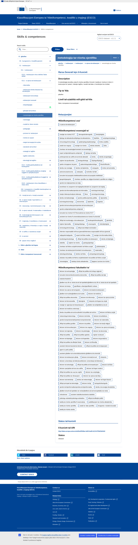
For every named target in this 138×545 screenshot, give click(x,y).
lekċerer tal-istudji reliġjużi (102, 323)
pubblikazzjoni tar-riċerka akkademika (100, 402)
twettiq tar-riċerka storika (67, 409)
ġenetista (109, 220)
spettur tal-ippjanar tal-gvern (68, 164)
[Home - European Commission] (29, 8)
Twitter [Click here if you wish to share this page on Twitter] (23, 455)
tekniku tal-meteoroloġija (84, 379)
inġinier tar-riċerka (74, 243)
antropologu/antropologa (96, 254)
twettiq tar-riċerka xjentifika (68, 406)
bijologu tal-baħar (90, 153)
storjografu (95, 168)
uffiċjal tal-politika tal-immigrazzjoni (96, 346)
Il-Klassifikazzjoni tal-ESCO (30, 29)
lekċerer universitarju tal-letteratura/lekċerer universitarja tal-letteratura (81, 361)
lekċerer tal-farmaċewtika (67, 301)
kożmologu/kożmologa (66, 201)
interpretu (103, 357)
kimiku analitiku (104, 142)
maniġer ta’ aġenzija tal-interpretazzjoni (72, 305)
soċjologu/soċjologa (109, 138)
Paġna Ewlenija (23, 23)
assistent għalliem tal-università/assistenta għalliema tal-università (80, 353)
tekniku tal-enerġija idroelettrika (105, 387)
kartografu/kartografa (101, 383)
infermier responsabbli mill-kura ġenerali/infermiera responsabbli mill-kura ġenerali (85, 231)
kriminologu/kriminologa (67, 228)
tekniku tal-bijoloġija (107, 239)
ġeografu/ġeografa (65, 179)
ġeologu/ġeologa (88, 243)
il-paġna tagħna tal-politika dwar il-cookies (55, 535)
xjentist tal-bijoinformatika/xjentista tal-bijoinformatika (76, 387)
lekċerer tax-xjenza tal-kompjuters (70, 290)
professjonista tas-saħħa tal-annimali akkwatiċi (74, 157)
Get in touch (104, 23)
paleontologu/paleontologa (89, 164)
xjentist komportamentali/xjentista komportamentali (75, 320)
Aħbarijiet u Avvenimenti (88, 23)
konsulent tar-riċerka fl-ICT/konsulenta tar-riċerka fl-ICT (76, 213)
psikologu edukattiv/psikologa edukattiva (72, 398)
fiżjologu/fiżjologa (97, 160)
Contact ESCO (57, 491)
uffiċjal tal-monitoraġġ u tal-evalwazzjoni (72, 220)
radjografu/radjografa (66, 235)
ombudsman (63, 394)
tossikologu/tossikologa (67, 239)
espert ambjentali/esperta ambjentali (71, 153)
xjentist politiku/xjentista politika (87, 198)
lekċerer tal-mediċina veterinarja (69, 308)
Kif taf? (29, 1)
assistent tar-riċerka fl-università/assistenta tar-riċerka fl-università (80, 216)
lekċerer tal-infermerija (88, 297)
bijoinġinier (82, 301)
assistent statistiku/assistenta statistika (83, 394)
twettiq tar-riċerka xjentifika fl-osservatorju (72, 402)
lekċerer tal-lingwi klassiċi (103, 379)
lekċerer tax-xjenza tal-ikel (106, 297)
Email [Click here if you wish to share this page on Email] (103, 455)
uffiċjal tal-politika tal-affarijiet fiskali (70, 342)
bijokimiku (91, 201)
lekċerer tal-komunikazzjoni (68, 327)
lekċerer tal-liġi (86, 383)
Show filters (71, 49)
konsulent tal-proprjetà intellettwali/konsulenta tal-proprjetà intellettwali (81, 175)
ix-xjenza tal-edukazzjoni (92, 63)
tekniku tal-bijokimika (82, 168)
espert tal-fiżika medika (83, 235)
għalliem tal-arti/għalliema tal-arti (97, 305)
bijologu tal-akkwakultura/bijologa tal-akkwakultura (75, 138)
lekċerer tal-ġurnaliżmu (100, 338)
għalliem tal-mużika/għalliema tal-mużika (72, 293)
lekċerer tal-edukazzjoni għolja (69, 357)
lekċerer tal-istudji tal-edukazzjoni (94, 290)
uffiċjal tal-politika (65, 335)
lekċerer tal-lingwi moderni (95, 368)
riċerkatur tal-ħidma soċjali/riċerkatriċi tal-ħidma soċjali (76, 246)
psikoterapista (100, 246)
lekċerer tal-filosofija (91, 342)
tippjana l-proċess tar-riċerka (100, 261)
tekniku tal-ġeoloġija (105, 157)
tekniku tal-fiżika (81, 254)
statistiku (62, 243)
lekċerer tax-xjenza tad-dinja (92, 376)
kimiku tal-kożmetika (108, 168)
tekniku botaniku (95, 145)
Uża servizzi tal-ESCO (68, 23)
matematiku (98, 250)
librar (86, 194)
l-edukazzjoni (69, 63)
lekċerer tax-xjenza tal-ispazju (105, 327)
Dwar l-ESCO (36, 23)
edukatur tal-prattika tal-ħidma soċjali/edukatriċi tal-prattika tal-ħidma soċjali (83, 257)
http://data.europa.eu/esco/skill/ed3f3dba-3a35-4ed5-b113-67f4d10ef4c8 (81, 431)
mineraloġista (64, 261)
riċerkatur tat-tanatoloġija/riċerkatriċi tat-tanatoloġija (75, 149)
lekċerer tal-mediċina (94, 293)
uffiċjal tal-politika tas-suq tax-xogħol (71, 372)
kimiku (94, 157)
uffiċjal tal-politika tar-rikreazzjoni (70, 376)
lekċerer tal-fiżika (107, 364)
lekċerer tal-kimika (84, 316)
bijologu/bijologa (80, 224)
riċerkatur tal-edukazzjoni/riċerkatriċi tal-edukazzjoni (75, 250)
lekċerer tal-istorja (65, 286)
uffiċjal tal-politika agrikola (82, 335)
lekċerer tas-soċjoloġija (92, 372)
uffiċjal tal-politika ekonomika (68, 297)
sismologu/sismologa (97, 194)
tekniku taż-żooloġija (66, 168)
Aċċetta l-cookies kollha (87, 535)
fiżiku (105, 145)
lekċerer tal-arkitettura (100, 316)
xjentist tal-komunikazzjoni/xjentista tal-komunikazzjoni (76, 205)
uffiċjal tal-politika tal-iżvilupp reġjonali (90, 271)
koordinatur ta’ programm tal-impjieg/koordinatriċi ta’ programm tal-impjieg (82, 186)
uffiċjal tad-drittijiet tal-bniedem (87, 228)
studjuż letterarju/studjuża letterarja (70, 194)
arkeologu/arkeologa (66, 254)
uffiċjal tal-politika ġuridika (67, 323)
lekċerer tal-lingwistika (82, 338)
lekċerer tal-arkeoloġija (67, 364)
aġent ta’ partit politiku (66, 349)
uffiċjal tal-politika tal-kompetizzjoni (87, 364)
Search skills (21, 45)
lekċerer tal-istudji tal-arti (89, 357)
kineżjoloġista (100, 134)
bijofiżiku (96, 138)
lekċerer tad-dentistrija (66, 379)
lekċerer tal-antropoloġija (67, 271)
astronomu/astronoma (66, 172)
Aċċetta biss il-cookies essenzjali (108, 535)
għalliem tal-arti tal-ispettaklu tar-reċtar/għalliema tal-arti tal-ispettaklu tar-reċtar (84, 391)
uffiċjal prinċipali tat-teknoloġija (69, 383)
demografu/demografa (85, 134)
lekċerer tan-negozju (86, 327)
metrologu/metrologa (97, 190)
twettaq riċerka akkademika (80, 261)
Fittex (57, 49)
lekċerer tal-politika (84, 323)
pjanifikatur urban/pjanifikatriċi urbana (85, 286)
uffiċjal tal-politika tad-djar (98, 275)
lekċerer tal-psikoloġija (83, 331)
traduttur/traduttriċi (65, 278)
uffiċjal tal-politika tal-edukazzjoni (87, 239)
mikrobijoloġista (104, 224)
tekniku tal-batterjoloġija (67, 198)
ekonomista (80, 201)
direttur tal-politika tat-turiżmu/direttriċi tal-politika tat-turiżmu (78, 312)
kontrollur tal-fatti (91, 172)
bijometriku (104, 198)
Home (18, 29)
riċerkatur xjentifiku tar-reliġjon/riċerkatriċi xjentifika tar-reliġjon (93, 179)
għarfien (60, 63)
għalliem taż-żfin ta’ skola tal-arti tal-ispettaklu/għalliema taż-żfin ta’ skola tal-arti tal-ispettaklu (88, 282)
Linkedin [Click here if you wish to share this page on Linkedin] (77, 455)
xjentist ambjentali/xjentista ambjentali (71, 209)
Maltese (117, 10)
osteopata (80, 172)
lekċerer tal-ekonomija (100, 331)
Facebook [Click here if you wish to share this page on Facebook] (51, 455)
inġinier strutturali (98, 335)
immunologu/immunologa (67, 142)
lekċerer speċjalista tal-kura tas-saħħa (71, 368)
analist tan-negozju (65, 145)
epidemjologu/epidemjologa (87, 142)
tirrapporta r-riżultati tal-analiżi (107, 406)
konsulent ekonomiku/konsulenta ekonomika (73, 275)
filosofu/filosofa (105, 164)
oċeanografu (92, 224)
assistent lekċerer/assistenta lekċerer (71, 346)
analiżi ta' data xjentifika (87, 406)
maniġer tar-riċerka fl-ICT (67, 134)
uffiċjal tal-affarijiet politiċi (95, 398)
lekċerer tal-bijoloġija (66, 338)
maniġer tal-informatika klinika (103, 235)
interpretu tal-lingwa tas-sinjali (98, 301)
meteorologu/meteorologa (67, 316)
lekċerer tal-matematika (101, 320)
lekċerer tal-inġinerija (66, 331)
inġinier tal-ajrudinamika (67, 160)
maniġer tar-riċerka (81, 145)
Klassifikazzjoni (51, 23)
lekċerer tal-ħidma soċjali (107, 312)
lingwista (100, 201)
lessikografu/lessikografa (95, 220)
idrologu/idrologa (83, 160)
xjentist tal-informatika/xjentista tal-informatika (74, 190)
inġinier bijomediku (65, 224)
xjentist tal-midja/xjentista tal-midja (70, 183)
